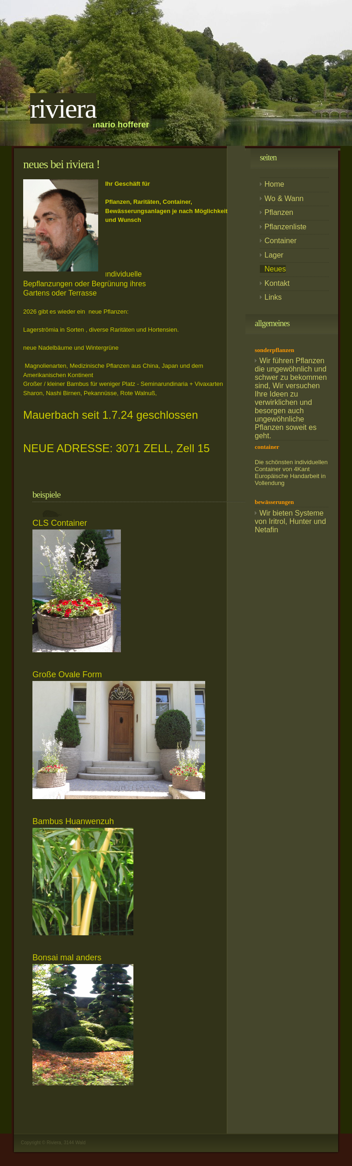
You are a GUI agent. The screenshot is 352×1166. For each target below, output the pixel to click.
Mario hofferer (121, 124)
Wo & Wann (283, 198)
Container (280, 241)
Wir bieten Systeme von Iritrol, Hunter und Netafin (290, 521)
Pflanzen (278, 212)
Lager (273, 255)
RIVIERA (63, 108)
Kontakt (276, 283)
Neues (275, 269)
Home (274, 184)
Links (273, 297)
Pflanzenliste (285, 227)
